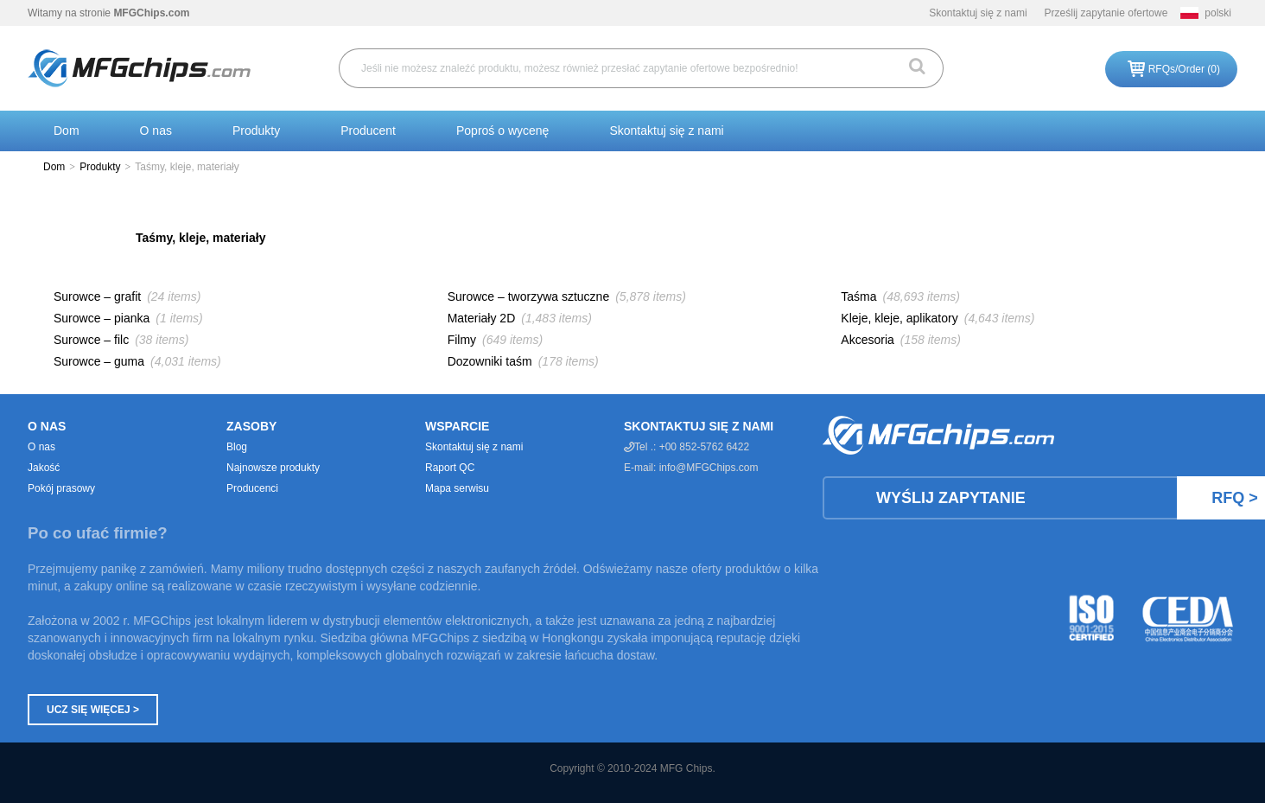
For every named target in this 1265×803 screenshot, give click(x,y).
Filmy (462, 340)
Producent (368, 130)
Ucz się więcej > (93, 710)
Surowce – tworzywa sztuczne (529, 296)
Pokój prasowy (61, 488)
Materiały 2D (482, 318)
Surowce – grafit (97, 296)
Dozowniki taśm (490, 361)
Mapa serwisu (457, 488)
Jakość (44, 468)
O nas (156, 130)
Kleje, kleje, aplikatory (899, 318)
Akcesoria (867, 340)
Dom (66, 130)
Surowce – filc (91, 340)
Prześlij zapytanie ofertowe (1106, 13)
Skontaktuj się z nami (978, 13)
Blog (236, 447)
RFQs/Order (1184, 69)
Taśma (858, 296)
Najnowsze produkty (273, 468)
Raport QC (449, 468)
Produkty (256, 130)
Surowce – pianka (101, 318)
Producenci (252, 488)
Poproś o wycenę (502, 130)
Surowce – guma (99, 361)
